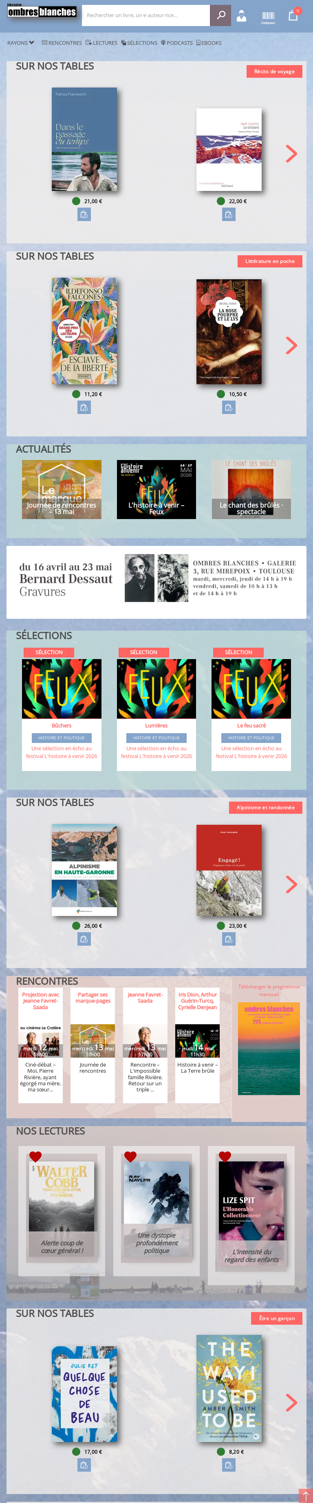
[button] (291, 153)
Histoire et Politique (61, 738)
